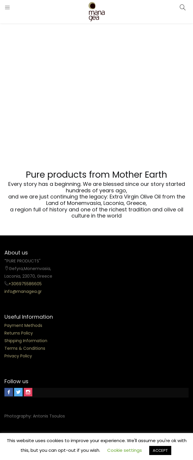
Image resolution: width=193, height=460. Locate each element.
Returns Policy (18, 333)
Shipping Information (25, 341)
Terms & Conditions (24, 348)
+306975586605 (25, 284)
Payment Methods (23, 325)
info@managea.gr (23, 291)
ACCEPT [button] (160, 450)
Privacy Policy (18, 356)
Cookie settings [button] (124, 450)
